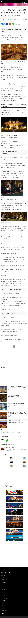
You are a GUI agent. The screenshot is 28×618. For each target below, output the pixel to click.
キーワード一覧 (4, 601)
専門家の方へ (4, 609)
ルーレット (14, 432)
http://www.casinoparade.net (7, 133)
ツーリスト (9, 416)
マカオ (19, 432)
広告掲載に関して (4, 611)
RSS (3, 614)
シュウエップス (10, 389)
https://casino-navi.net (6, 197)
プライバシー (4, 606)
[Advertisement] (14, 358)
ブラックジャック (8, 432)
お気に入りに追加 (19, 24)
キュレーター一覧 (4, 599)
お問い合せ (3, 603)
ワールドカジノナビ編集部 (12, 423)
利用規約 (3, 608)
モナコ (3, 432)
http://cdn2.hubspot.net (7, 222)
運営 (2, 604)
